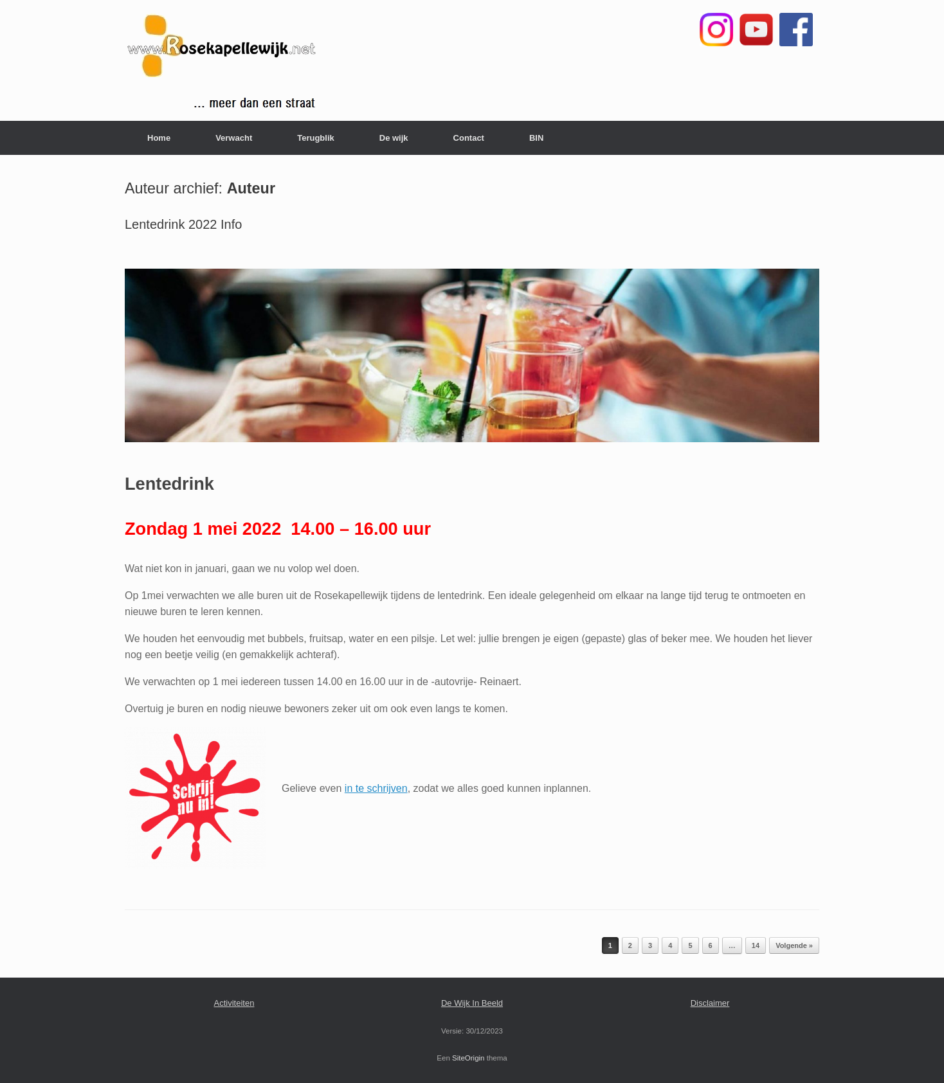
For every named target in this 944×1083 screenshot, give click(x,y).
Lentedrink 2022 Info (183, 224)
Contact (468, 138)
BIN (536, 138)
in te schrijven (376, 788)
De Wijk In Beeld (472, 1003)
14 (755, 945)
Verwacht (233, 138)
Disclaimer (710, 1003)
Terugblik (315, 138)
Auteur (251, 188)
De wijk (393, 138)
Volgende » (794, 945)
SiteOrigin (468, 1058)
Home (158, 138)
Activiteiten (234, 1003)
